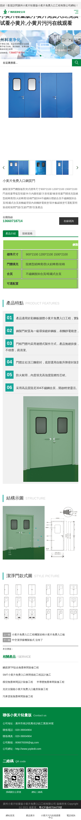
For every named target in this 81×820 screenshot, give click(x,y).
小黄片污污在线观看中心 (51, 814)
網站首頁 (10, 813)
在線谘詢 (69, 221)
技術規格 (27, 233)
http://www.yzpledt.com (28, 748)
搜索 (76, 62)
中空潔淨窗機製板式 (23, 639)
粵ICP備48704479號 (50, 807)
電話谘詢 (71, 813)
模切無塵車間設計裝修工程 (18, 681)
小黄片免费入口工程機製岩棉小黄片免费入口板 (38, 634)
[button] (40, 55)
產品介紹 (11, 233)
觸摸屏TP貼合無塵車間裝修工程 (21, 667)
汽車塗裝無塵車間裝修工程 (18, 696)
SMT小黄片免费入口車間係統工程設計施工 (27, 674)
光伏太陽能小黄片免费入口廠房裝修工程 (25, 689)
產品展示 (30, 813)
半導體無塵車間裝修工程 (50, 681)
